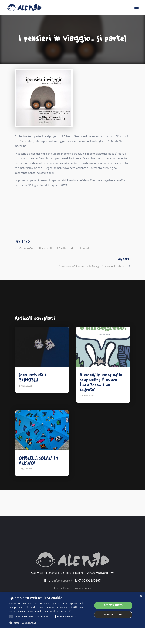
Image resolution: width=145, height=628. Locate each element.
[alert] (72, 610)
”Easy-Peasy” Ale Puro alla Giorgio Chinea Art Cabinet (92, 266)
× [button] (140, 596)
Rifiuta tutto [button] (113, 614)
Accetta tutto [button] (113, 605)
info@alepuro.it (62, 580)
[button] (49, 622)
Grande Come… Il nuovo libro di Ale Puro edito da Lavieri (54, 248)
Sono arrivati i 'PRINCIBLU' (32, 377)
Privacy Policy (82, 588)
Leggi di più (65, 611)
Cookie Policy (62, 588)
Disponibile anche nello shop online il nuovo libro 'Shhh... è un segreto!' (101, 382)
